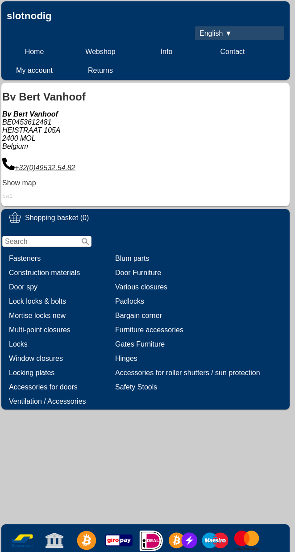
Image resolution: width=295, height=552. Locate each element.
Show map (19, 183)
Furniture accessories (149, 331)
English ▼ (215, 33)
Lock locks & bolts (37, 302)
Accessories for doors (43, 388)
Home (34, 51)
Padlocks (129, 302)
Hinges (126, 360)
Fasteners (25, 259)
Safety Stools (136, 388)
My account (34, 70)
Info (167, 51)
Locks (18, 345)
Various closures (141, 288)
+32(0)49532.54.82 (45, 167)
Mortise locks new (37, 317)
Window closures (36, 360)
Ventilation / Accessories (47, 402)
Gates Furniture (140, 345)
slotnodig (29, 15)
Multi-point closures (40, 331)
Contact (232, 51)
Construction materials (44, 274)
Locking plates (31, 374)
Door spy (23, 288)
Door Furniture (138, 274)
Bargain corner (138, 317)
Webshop (100, 51)
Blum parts (132, 259)
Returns (100, 70)
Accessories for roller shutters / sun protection (187, 374)
